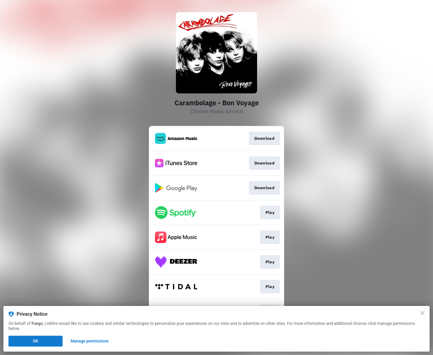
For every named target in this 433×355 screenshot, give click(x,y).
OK (35, 341)
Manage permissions (90, 341)
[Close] (422, 313)
